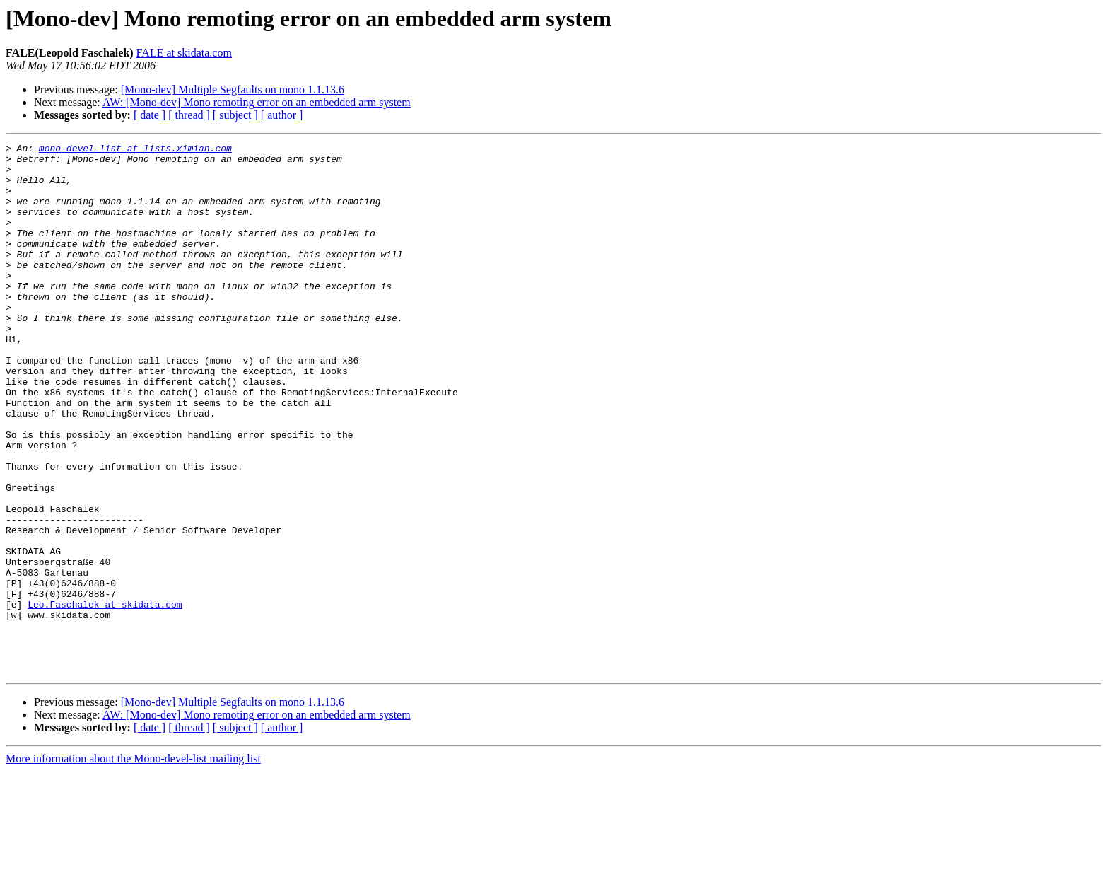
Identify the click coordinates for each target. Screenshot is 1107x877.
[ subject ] (235, 115)
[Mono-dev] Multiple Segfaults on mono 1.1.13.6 (232, 89)
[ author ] (282, 115)
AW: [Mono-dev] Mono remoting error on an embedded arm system (256, 102)
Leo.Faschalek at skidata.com (105, 697)
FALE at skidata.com (184, 53)
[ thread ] (189, 115)
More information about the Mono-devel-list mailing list (133, 865)
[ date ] (149, 115)
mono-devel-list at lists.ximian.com (135, 150)
